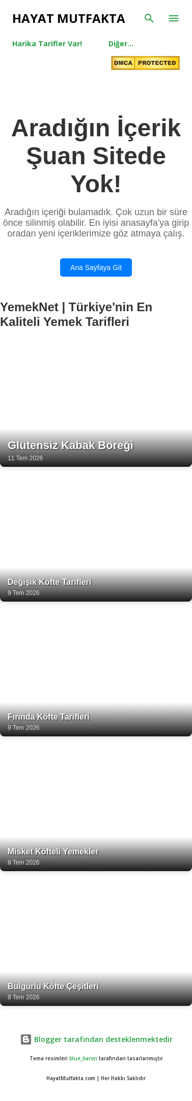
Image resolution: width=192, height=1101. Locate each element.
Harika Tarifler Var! (47, 43)
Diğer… (120, 43)
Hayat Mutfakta (68, 18)
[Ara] (149, 18)
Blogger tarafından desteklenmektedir (96, 1039)
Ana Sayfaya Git (96, 267)
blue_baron (83, 1058)
